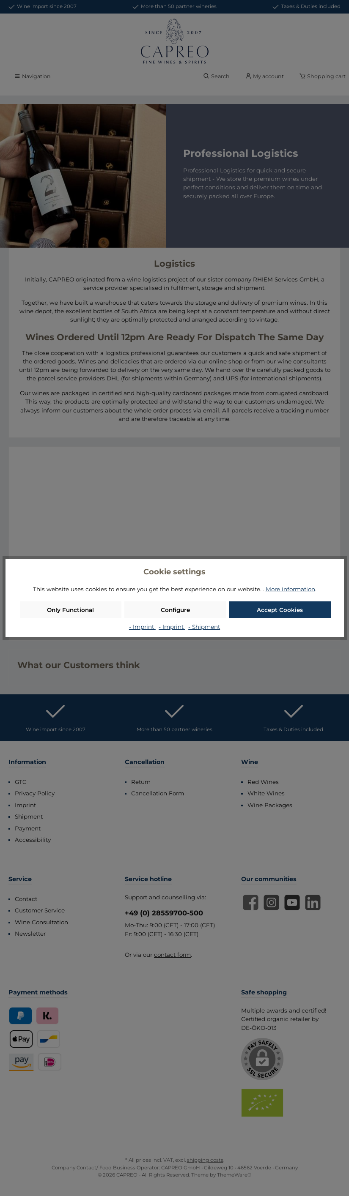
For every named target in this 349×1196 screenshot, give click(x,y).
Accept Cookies (280, 609)
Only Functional (70, 609)
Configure (175, 609)
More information (290, 589)
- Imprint (142, 626)
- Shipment (204, 626)
